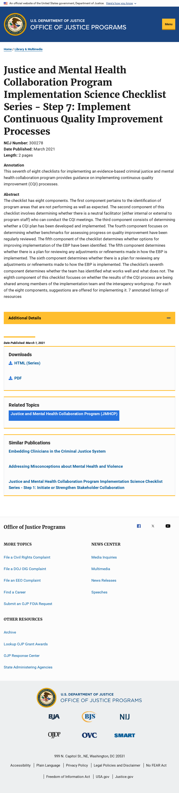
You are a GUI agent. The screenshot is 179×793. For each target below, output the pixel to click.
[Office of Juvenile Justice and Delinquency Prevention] (54, 739)
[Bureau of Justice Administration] (54, 720)
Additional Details (24, 318)
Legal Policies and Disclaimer (117, 765)
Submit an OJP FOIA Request (28, 603)
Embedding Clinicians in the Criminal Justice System (57, 451)
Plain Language (48, 765)
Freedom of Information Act (68, 777)
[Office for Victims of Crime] (89, 738)
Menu (168, 24)
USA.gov (102, 777)
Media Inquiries (104, 557)
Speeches (99, 592)
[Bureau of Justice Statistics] (89, 723)
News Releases (103, 580)
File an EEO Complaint (22, 580)
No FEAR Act (156, 765)
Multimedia (100, 569)
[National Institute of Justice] (124, 720)
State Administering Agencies (28, 667)
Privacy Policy (77, 765)
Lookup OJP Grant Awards (26, 644)
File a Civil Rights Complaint (27, 557)
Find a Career (15, 592)
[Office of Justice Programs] (15, 24)
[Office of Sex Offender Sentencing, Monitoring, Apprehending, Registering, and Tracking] (124, 738)
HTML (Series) (27, 363)
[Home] (78, 24)
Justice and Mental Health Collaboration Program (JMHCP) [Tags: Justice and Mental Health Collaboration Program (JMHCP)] (64, 413)
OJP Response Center (21, 655)
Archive (10, 632)
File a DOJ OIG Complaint (25, 569)
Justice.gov (124, 777)
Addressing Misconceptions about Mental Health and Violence (66, 466)
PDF (18, 378)
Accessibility (20, 765)
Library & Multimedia (29, 49)
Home (8, 49)
